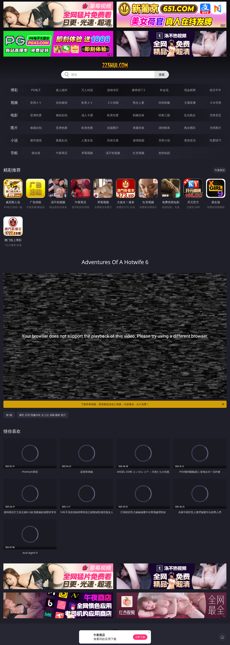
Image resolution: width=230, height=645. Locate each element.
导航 (14, 152)
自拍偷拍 (61, 103)
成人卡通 (87, 115)
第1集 (9, 415)
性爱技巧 (215, 140)
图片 (14, 127)
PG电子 (36, 90)
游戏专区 (113, 90)
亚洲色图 (61, 128)
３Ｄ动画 (113, 103)
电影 (14, 115)
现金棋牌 (190, 90)
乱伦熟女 (190, 115)
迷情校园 (138, 140)
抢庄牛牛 (215, 90)
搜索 (162, 75)
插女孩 (36, 153)
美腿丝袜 (138, 128)
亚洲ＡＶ (36, 103)
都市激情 (36, 140)
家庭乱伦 (61, 140)
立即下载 (140, 637)
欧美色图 (87, 128)
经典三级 (164, 115)
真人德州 (61, 90)
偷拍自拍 (61, 115)
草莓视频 (87, 153)
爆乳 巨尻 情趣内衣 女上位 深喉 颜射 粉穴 (42, 415)
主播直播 (190, 103)
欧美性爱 (113, 115)
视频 (14, 102)
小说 (14, 140)
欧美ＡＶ (87, 103)
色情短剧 (164, 153)
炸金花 (164, 90)
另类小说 (164, 140)
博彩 (14, 89)
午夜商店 (61, 153)
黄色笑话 (190, 140)
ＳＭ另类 (215, 103)
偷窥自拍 (36, 128)
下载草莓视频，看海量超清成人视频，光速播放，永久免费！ (153, 404)
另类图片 (215, 128)
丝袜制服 (164, 103)
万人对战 (87, 90)
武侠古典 (113, 140)
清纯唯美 (164, 128)
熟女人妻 (138, 103)
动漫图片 (113, 128)
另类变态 (215, 115)
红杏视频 (138, 153)
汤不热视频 (113, 153)
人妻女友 (87, 140)
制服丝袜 (138, 115)
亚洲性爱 (36, 115)
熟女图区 (190, 128)
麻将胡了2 (138, 90)
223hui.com (115, 65)
